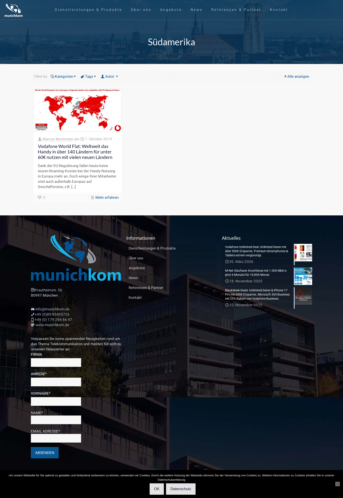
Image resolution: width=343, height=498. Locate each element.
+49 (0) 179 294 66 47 (53, 319)
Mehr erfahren (107, 197)
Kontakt (135, 297)
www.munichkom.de (52, 325)
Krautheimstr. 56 (48, 290)
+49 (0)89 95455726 (52, 314)
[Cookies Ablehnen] (337, 484)
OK (156, 489)
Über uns (136, 258)
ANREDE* (39, 374)
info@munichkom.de (52, 309)
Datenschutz (180, 489)
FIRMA (36, 354)
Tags (89, 76)
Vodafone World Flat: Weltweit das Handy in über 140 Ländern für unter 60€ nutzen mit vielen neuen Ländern (75, 151)
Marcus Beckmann (57, 139)
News (133, 278)
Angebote (137, 268)
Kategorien (64, 76)
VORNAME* (41, 393)
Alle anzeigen (296, 76)
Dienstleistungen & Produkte (152, 248)
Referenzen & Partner (146, 287)
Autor (110, 76)
